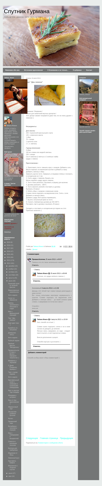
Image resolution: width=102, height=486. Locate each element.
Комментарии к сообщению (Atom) (50, 443)
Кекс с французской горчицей (13, 313)
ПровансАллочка (38, 259)
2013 (9, 260)
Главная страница (49, 438)
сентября (12, 275)
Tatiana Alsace (42, 273)
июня (11, 473)
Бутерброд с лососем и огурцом (12, 428)
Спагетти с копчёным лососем (12, 443)
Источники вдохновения (33, 70)
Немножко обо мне (12, 70)
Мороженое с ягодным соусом (13, 467)
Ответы (37, 269)
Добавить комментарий (37, 352)
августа (11, 278)
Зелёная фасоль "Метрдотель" (13, 345)
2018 (9, 245)
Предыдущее (66, 438)
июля (11, 281)
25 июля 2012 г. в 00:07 (54, 259)
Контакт (89, 70)
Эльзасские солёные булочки (12, 413)
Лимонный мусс (13, 458)
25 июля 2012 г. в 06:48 (59, 273)
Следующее (32, 438)
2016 (9, 251)
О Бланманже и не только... (57, 70)
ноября (11, 269)
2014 (9, 257)
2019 (9, 242)
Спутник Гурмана (27, 11)
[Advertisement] (49, 420)
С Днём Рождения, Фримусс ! (12, 367)
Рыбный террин (13, 340)
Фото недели (12, 295)
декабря (12, 266)
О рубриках (77, 70)
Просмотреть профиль (9, 147)
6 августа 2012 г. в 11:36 (50, 288)
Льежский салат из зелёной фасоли (14, 285)
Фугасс (10, 418)
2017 (9, 248)
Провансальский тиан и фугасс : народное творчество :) (13, 354)
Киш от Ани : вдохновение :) (13, 402)
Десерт (35, 249)
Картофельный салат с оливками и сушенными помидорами (13, 383)
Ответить (35, 265)
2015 (9, 254)
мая (10, 476)
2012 (9, 263)
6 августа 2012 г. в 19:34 (59, 319)
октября (12, 272)
